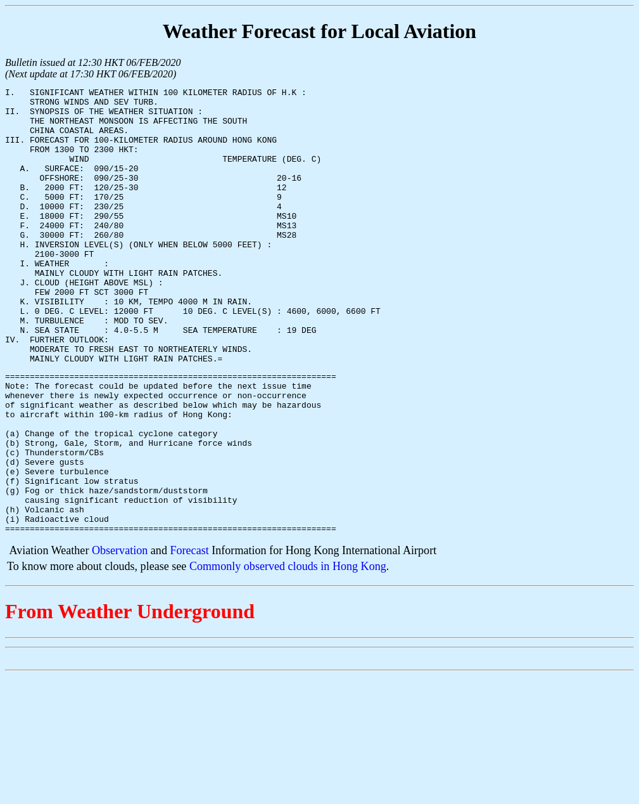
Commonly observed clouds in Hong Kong (287, 653)
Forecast (189, 638)
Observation (120, 638)
